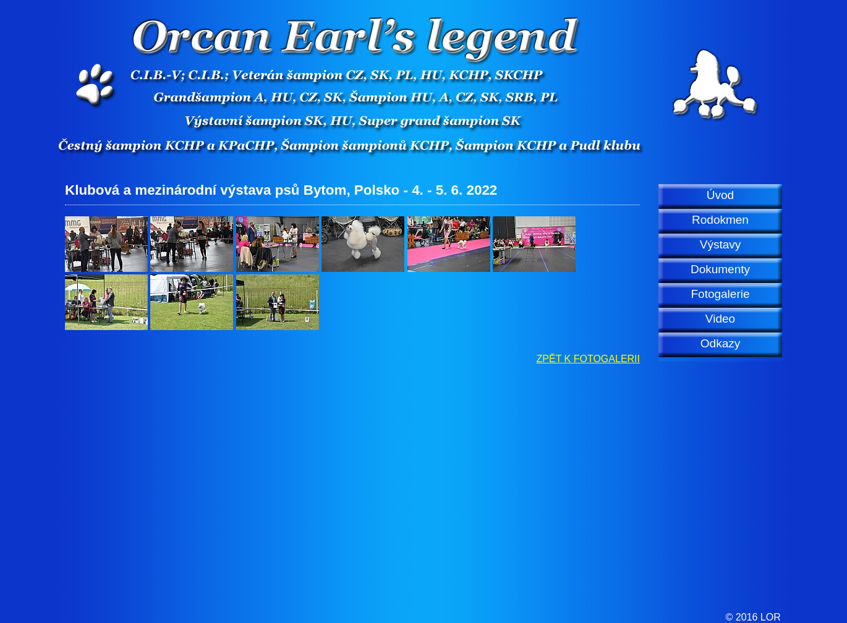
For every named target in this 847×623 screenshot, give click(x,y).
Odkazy (720, 343)
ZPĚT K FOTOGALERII (588, 359)
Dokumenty (720, 269)
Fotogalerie (720, 293)
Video (720, 318)
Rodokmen (720, 219)
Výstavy (720, 244)
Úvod (720, 195)
